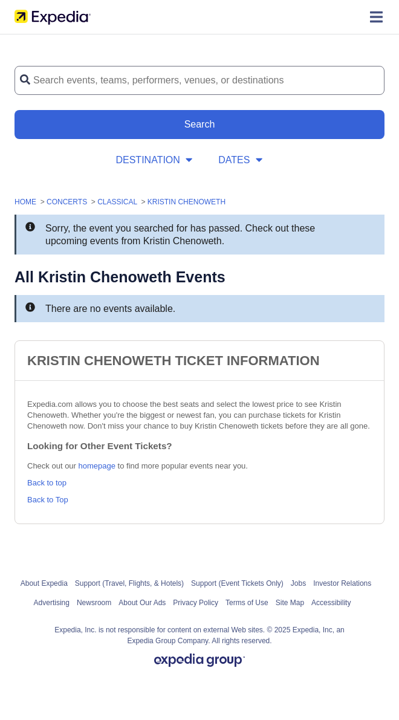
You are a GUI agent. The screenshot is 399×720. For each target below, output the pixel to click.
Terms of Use (246, 602)
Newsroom (94, 602)
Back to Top (47, 499)
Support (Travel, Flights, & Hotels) (129, 583)
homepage (97, 465)
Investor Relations (342, 583)
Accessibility (331, 602)
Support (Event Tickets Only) (237, 583)
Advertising (52, 602)
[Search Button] (199, 124)
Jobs (298, 583)
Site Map (290, 602)
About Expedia (44, 583)
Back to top (46, 482)
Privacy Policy (195, 602)
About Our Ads (142, 602)
